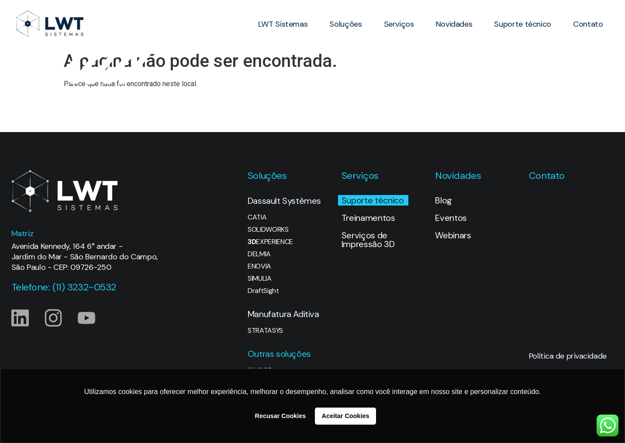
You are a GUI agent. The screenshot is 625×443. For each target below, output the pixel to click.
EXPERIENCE (270, 241)
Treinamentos (368, 218)
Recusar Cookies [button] (280, 415)
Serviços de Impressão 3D (368, 239)
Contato (588, 24)
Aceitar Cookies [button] (345, 415)
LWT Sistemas (283, 24)
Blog (443, 200)
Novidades (454, 24)
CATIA (257, 217)
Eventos (451, 218)
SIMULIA (260, 278)
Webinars (453, 235)
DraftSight (263, 290)
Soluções (345, 24)
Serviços (399, 24)
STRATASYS (265, 330)
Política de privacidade (568, 356)
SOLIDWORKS (268, 229)
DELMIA (259, 254)
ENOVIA (259, 266)
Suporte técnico (522, 24)
